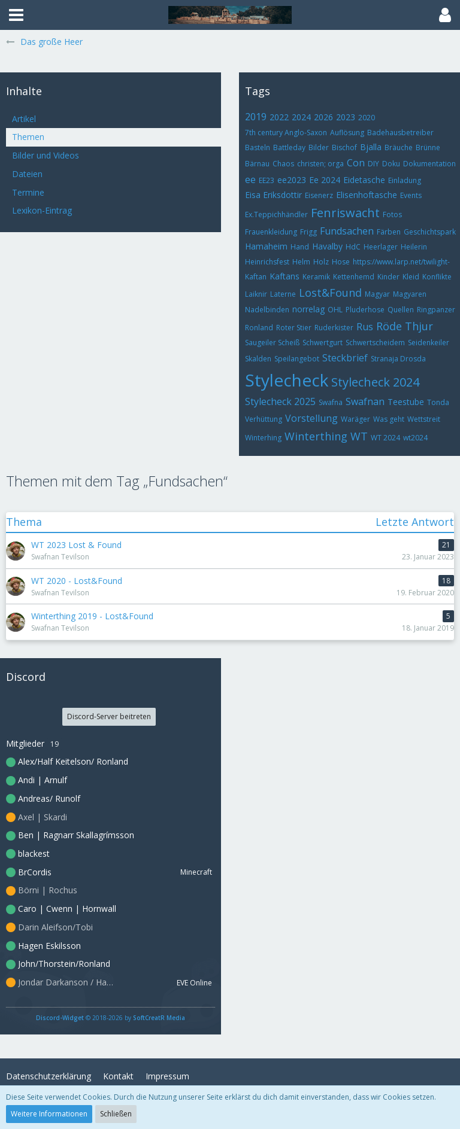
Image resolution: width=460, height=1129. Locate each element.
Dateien (27, 173)
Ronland (259, 327)
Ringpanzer (436, 310)
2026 (323, 117)
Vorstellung (311, 418)
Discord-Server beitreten (109, 716)
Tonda (438, 402)
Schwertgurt (322, 342)
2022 (279, 117)
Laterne (283, 294)
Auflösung (347, 132)
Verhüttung (263, 419)
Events (411, 195)
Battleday (289, 147)
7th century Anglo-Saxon (286, 132)
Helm (301, 262)
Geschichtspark (430, 232)
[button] (16, 15)
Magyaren (409, 294)
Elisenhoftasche (366, 194)
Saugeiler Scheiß (272, 342)
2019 (256, 116)
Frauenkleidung (271, 232)
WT (359, 436)
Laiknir (256, 294)
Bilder (318, 147)
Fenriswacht (345, 213)
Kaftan (256, 277)
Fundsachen (347, 231)
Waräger (355, 419)
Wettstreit (423, 419)
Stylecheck (286, 380)
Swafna (331, 402)
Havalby (327, 246)
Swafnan (365, 401)
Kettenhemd (353, 277)
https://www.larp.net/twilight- (401, 262)
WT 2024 (385, 438)
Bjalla (371, 147)
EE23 (266, 180)
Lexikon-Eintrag (42, 210)
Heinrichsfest (267, 262)
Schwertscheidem (375, 342)
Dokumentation (429, 164)
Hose (341, 262)
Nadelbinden (267, 310)
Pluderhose (365, 310)
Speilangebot (296, 359)
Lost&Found (330, 292)
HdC (353, 247)
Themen (28, 136)
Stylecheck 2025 (280, 401)
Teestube (406, 401)
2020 (366, 117)
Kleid (410, 277)
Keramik (316, 277)
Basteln (257, 147)
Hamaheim (266, 246)
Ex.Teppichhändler (276, 214)
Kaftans (284, 276)
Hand (299, 247)
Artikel (24, 118)
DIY (373, 164)
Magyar (377, 294)
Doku (391, 164)
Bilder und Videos (45, 155)
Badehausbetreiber (400, 132)
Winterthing (316, 436)
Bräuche (399, 147)
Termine (28, 192)
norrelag (308, 309)
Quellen (401, 310)
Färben (389, 232)
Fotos (392, 214)
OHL (335, 310)
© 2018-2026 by (110, 1018)
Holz (321, 262)
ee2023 (291, 179)
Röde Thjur (404, 326)
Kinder (388, 277)
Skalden (258, 359)
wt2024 (415, 438)
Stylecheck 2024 (375, 382)
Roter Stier (293, 327)
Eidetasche (364, 179)
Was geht (388, 419)
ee (250, 179)
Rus (364, 326)
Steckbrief (345, 357)
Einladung (404, 180)
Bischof (344, 147)
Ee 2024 (324, 179)
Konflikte (437, 277)
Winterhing (263, 438)
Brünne (428, 147)
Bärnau (257, 164)
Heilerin (414, 247)
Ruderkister (333, 327)
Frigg (308, 232)
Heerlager (381, 247)
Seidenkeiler (428, 342)
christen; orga (320, 164)
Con (356, 162)
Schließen (116, 1114)
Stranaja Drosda (398, 359)
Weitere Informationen (49, 1114)
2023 (345, 117)
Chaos (283, 164)
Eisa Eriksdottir (273, 194)
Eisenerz (319, 195)
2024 (301, 117)
